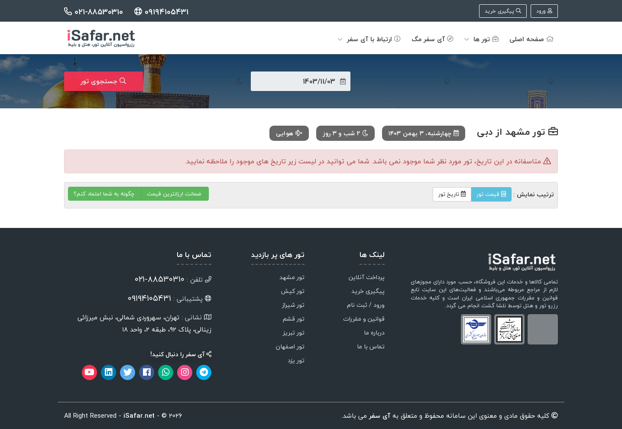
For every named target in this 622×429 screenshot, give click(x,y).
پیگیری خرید (503, 11)
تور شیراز (293, 305)
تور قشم (294, 319)
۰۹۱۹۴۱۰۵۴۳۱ (161, 12)
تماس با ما (371, 347)
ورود (544, 11)
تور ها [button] (481, 39)
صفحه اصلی (531, 39)
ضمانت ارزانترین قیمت (175, 193)
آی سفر (378, 415)
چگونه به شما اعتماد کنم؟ (105, 193)
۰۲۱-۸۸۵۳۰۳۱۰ (95, 12)
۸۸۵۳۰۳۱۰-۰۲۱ (160, 279)
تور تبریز (294, 333)
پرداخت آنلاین (367, 278)
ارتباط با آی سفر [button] (369, 39)
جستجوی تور (103, 81)
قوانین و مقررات (364, 319)
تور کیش (293, 291)
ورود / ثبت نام (366, 305)
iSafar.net (139, 415)
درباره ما (374, 333)
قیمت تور (491, 194)
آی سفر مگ (432, 39)
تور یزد (296, 361)
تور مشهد (292, 278)
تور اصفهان (290, 347)
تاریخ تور (452, 194)
